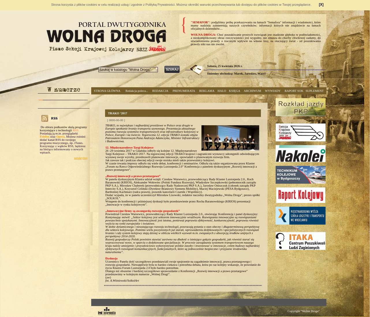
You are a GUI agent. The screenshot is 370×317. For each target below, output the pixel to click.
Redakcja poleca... (137, 90)
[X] (321, 5)
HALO (222, 90)
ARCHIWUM (252, 90)
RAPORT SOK (294, 90)
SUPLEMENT (315, 90)
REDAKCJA (160, 90)
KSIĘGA (234, 90)
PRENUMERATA (184, 90)
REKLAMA (206, 90)
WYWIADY (273, 90)
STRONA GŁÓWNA (107, 90)
